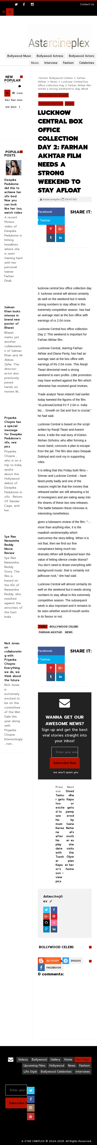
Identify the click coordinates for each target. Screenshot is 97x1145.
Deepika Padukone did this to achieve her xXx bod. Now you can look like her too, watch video (13, 196)
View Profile (53, 897)
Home (42, 78)
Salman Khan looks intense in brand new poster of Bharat (12, 317)
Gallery (55, 1059)
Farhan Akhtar (50, 104)
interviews (83, 1072)
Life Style (30, 1072)
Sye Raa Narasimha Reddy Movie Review (11, 545)
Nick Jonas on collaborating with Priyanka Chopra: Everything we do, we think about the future (12, 661)
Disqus (76, 961)
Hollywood (56, 1066)
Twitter (43, 220)
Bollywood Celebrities (56, 1072)
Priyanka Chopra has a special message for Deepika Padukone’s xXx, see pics (13, 432)
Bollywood (39, 1059)
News (53, 82)
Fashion (84, 1066)
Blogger (52, 961)
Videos (23, 1059)
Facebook (43, 212)
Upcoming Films (34, 1066)
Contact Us (87, 4)
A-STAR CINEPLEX (33, 1141)
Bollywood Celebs (61, 78)
